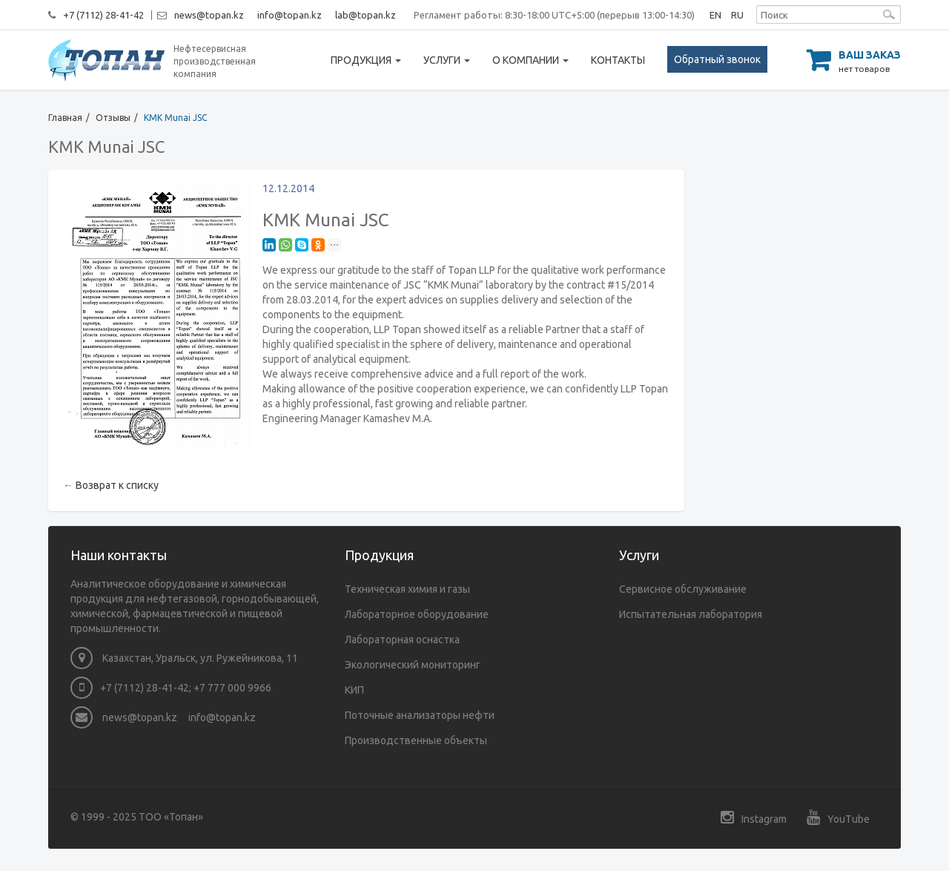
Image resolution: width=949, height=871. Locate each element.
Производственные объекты (416, 740)
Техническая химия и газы (407, 589)
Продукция (366, 60)
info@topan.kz (289, 15)
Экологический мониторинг (412, 665)
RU (737, 15)
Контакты (618, 60)
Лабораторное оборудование (417, 614)
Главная (65, 117)
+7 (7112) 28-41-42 (103, 15)
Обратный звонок (717, 59)
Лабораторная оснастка (402, 639)
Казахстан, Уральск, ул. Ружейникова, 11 (184, 658)
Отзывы (113, 117)
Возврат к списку (117, 485)
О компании (530, 60)
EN (715, 15)
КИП (354, 690)
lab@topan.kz (365, 15)
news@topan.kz (209, 15)
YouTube (838, 817)
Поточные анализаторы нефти (420, 715)
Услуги (446, 60)
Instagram (754, 817)
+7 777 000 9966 (232, 688)
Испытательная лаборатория (690, 614)
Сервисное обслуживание (683, 589)
